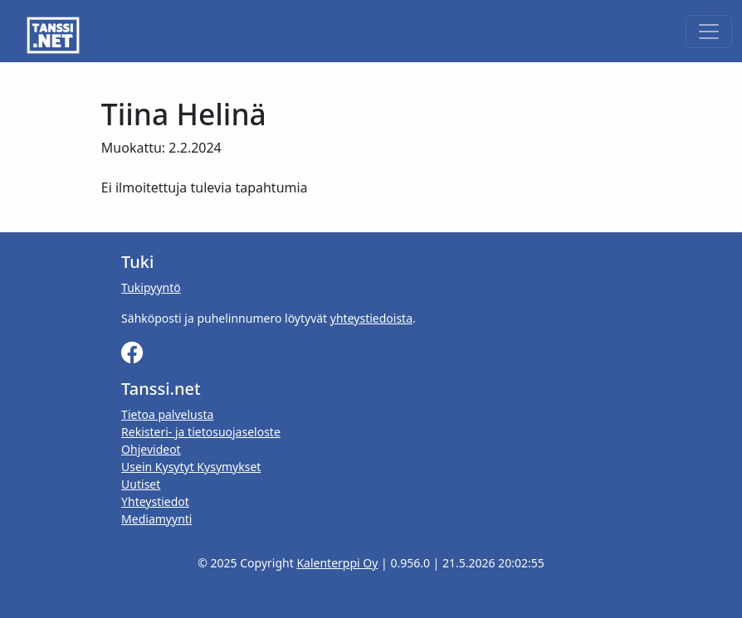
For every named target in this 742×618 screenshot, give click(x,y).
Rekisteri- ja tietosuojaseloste (201, 432)
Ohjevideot (151, 449)
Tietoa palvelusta (167, 414)
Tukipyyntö (151, 287)
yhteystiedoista (371, 318)
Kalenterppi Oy (337, 563)
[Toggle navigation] (709, 31)
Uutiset (140, 484)
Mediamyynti (156, 519)
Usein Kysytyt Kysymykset (191, 466)
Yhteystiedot (155, 501)
